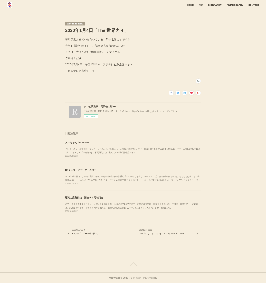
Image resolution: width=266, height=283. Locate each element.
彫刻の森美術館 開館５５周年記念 (84, 197)
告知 (201, 5)
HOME (190, 5)
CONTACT (253, 5)
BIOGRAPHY (215, 5)
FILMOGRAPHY (235, 5)
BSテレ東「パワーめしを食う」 (82, 170)
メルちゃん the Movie (77, 142)
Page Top (133, 264)
